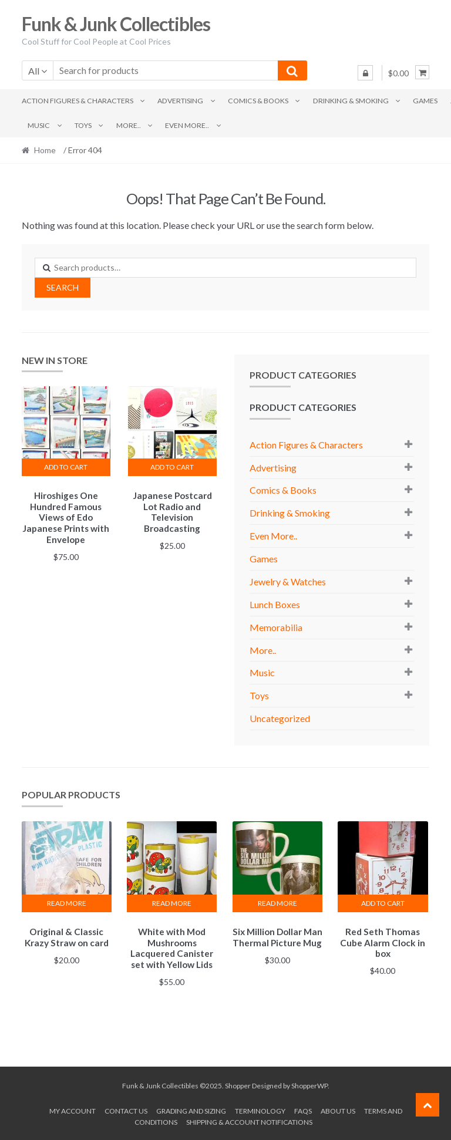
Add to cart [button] (65, 467)
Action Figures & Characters (77, 100)
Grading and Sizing (191, 1109)
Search (62, 287)
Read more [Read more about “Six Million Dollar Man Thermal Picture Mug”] (277, 903)
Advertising (180, 100)
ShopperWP (309, 1084)
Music (39, 125)
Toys (83, 125)
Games (425, 100)
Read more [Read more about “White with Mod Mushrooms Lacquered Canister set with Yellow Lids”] (171, 903)
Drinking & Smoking (351, 100)
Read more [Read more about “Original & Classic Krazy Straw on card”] (66, 903)
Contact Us (126, 1109)
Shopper (238, 1084)
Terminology (260, 1109)
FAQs (303, 1109)
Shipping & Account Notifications (249, 1120)
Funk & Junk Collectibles (116, 23)
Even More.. (187, 125)
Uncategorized (280, 718)
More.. (128, 125)
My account (72, 1109)
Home (45, 150)
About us (338, 1109)
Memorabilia (276, 627)
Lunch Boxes (275, 604)
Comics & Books (258, 100)
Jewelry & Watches (288, 581)
